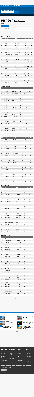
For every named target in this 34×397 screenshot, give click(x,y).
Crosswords (28, 353)
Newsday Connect (12, 355)
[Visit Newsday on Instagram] (6, 370)
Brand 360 (11, 352)
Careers (2, 357)
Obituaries (28, 352)
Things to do (15, 7)
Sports (9, 7)
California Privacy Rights (19, 365)
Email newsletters (4, 354)
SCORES (2, 19)
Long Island (3, 7)
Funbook (28, 350)
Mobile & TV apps (4, 360)
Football (7, 19)
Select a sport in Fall (4, 14)
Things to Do (29, 354)
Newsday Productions (11, 354)
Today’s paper (3, 353)
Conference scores (5, 26)
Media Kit (11, 350)
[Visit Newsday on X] (4, 370)
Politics (19, 354)
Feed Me (24, 7)
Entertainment (29, 356)
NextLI (28, 361)
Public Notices (12, 358)
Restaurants (28, 357)
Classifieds (11, 357)
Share (2, 23)
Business (19, 357)
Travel (27, 360)
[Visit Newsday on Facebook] (2, 370)
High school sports (21, 360)
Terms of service (3, 365)
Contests (2, 361)
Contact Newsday (28, 365)
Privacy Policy (13, 365)
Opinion (29, 7)
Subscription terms (8, 365)
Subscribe (2, 352)
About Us (2, 350)
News (20, 7)
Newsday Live (3, 356)
